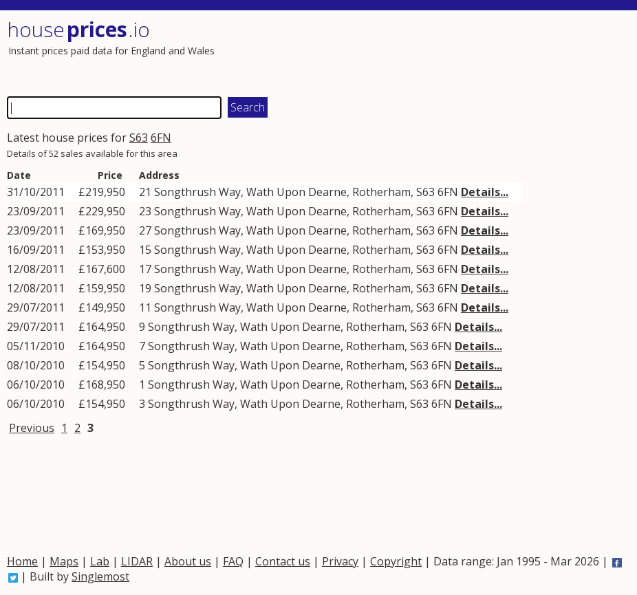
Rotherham (381, 191)
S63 (138, 137)
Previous (31, 427)
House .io (78, 29)
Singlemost (100, 576)
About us (187, 561)
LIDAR (137, 561)
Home (22, 561)
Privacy (340, 561)
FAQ (233, 561)
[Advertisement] (471, 51)
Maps (64, 561)
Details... (484, 191)
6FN (161, 137)
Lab (99, 561)
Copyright (396, 561)
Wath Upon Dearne (296, 191)
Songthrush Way (197, 191)
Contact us (282, 561)
